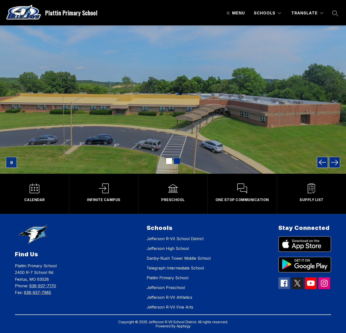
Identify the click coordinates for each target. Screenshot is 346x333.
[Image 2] (177, 161)
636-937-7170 (42, 285)
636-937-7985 (37, 292)
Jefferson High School (168, 248)
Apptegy (184, 326)
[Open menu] (235, 13)
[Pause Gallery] (11, 162)
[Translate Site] (307, 13)
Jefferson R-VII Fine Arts (170, 307)
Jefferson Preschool (166, 287)
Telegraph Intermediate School (175, 268)
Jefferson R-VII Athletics (169, 297)
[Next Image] (334, 162)
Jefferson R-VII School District (175, 238)
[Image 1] (169, 161)
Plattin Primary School (167, 277)
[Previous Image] (322, 162)
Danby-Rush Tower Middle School (179, 258)
